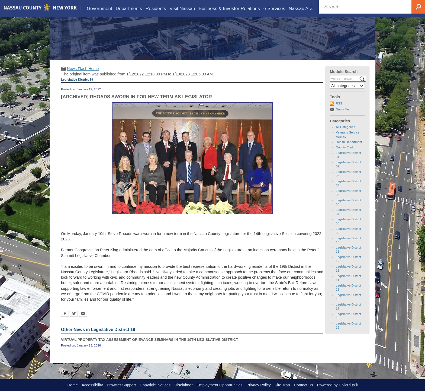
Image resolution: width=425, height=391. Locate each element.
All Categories (345, 134)
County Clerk (345, 155)
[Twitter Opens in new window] (74, 322)
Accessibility (92, 385)
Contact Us (303, 385)
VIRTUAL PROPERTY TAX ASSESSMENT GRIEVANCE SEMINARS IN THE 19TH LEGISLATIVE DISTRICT (149, 347)
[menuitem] (99, 8)
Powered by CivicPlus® (337, 385)
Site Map (282, 385)
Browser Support (121, 385)
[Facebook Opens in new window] (65, 322)
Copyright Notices (155, 385)
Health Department (349, 149)
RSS (339, 111)
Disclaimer (184, 385)
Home (72, 385)
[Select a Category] (347, 93)
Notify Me (342, 117)
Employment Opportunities (220, 385)
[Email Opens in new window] (83, 322)
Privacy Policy (258, 385)
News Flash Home (83, 76)
